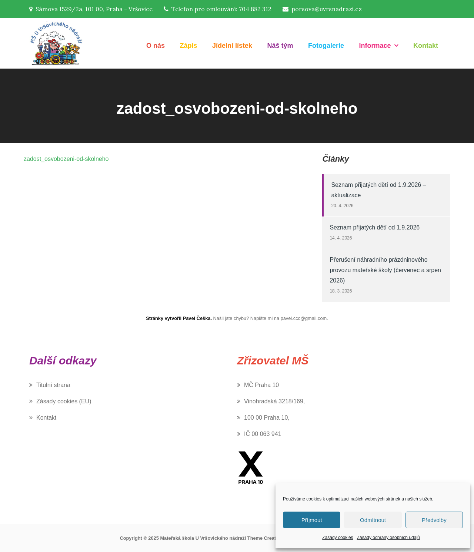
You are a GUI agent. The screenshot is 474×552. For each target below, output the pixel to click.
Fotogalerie (326, 45)
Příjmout (311, 520)
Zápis (188, 45)
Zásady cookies (337, 537)
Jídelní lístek (232, 45)
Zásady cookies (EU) (63, 401)
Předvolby (434, 520)
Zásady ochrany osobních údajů (388, 537)
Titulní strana (53, 385)
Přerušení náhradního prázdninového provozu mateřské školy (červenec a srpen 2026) (385, 270)
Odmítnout (373, 520)
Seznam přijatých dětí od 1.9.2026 (375, 227)
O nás (155, 45)
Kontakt (425, 45)
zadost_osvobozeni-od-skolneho (66, 159)
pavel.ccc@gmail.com (304, 318)
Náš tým (280, 45)
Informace (375, 45)
